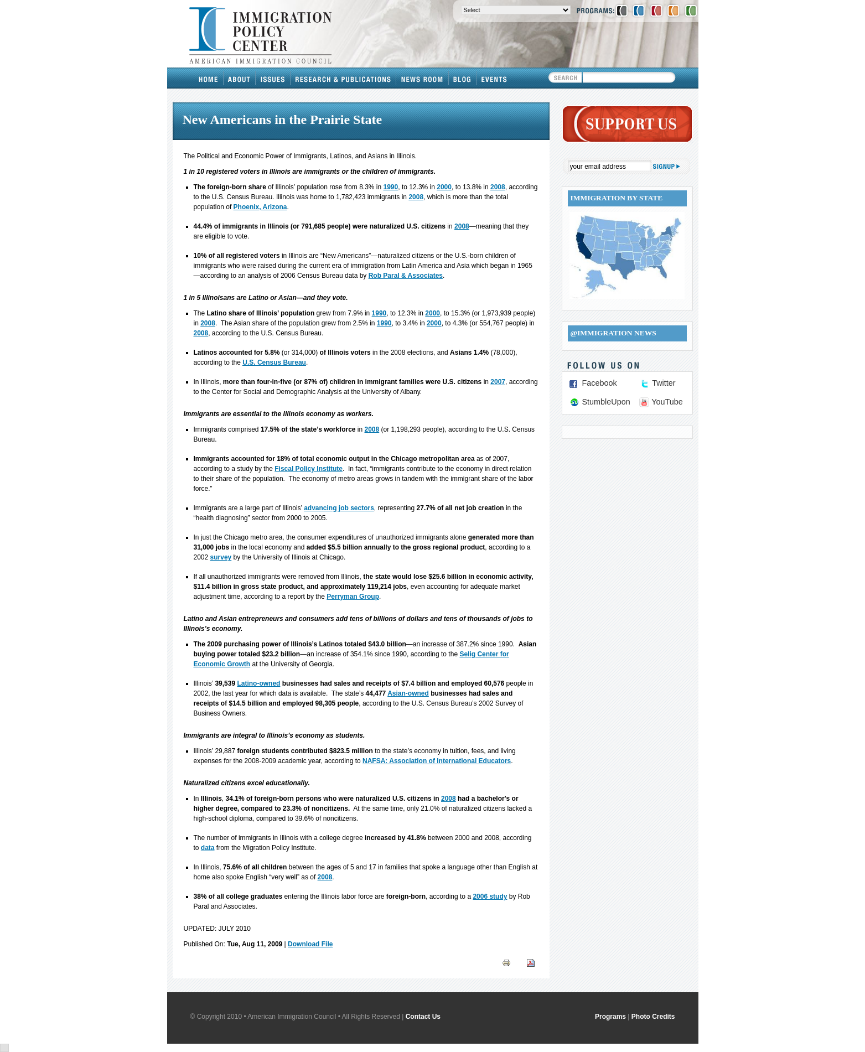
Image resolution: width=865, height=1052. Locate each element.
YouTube (667, 401)
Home (209, 78)
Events (494, 78)
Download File (310, 944)
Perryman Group (353, 596)
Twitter (663, 383)
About (240, 78)
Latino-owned (258, 683)
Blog (462, 78)
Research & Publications (343, 78)
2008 (497, 187)
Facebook (599, 383)
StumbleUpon (606, 401)
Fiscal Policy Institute (308, 469)
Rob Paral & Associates (406, 275)
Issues (273, 78)
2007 (497, 382)
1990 (391, 187)
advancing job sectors (339, 508)
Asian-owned (408, 693)
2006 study (490, 896)
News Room (422, 78)
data (208, 848)
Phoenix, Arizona (260, 207)
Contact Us (423, 1016)
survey (221, 557)
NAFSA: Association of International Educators (436, 761)
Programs (610, 1016)
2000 (444, 187)
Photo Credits (653, 1016)
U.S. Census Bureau (274, 362)
